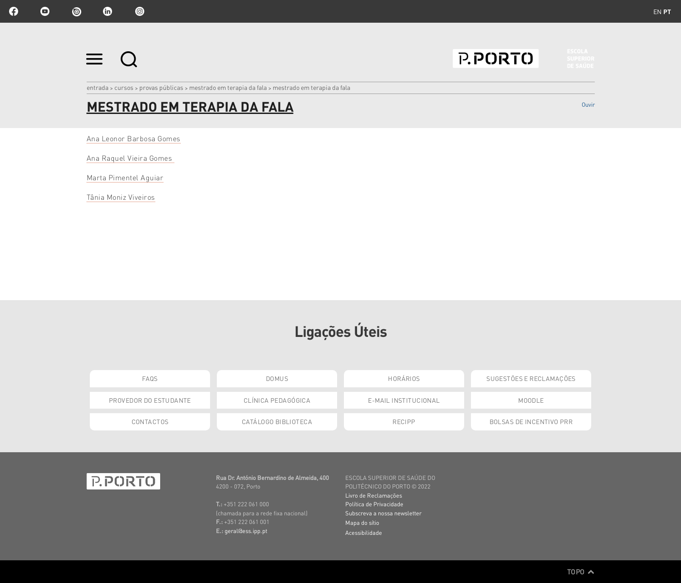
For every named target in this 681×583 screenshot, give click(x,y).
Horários (404, 378)
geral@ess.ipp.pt (246, 530)
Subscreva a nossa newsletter (383, 513)
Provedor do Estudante (150, 400)
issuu (76, 11)
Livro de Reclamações (373, 495)
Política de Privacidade (374, 504)
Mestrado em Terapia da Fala (228, 87)
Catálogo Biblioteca (277, 421)
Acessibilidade (363, 532)
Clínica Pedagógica (277, 400)
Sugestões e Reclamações (531, 378)
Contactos (150, 421)
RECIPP (404, 421)
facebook (13, 11)
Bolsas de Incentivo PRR (531, 421)
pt (667, 11)
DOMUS (277, 378)
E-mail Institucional (404, 400)
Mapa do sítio (362, 522)
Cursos (123, 87)
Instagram (138, 11)
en (657, 11)
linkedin (107, 11)
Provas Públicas (161, 87)
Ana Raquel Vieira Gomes (130, 158)
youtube (44, 11)
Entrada (97, 87)
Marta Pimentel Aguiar (125, 177)
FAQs (150, 378)
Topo (581, 571)
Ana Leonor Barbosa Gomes (134, 138)
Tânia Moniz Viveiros (121, 197)
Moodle (531, 400)
